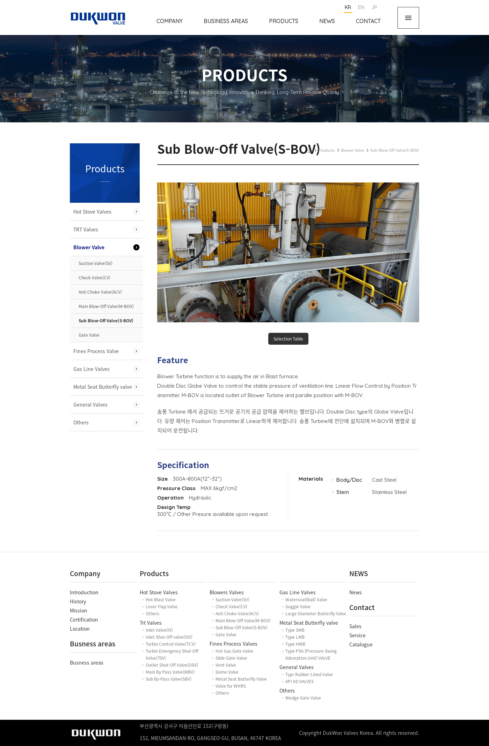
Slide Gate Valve (231, 658)
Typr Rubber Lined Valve (309, 674)
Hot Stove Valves (92, 211)
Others (81, 422)
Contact (368, 20)
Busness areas (86, 662)
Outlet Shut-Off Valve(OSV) (172, 665)
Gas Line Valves (91, 368)
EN (361, 7)
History (78, 601)
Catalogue (361, 644)
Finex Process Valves (233, 643)
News (327, 20)
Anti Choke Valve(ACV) (100, 292)
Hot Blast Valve (161, 599)
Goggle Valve (298, 606)
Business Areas (226, 20)
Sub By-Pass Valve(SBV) (168, 679)
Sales (355, 626)
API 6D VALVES (299, 681)
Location (80, 628)
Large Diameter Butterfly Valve (315, 613)
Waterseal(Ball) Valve (306, 599)
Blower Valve (88, 247)
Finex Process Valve (96, 350)
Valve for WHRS (231, 686)
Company (169, 20)
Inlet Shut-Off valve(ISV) (169, 637)
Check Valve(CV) (94, 277)
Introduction (84, 592)
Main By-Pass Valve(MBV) (170, 672)
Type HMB (295, 644)
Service (357, 635)
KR (348, 7)
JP (374, 7)
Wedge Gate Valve (303, 698)
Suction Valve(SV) (95, 263)
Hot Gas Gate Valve (234, 651)
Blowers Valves (227, 592)
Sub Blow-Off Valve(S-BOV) (106, 320)
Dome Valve (227, 672)
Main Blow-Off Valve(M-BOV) (106, 306)
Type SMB (295, 630)
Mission (78, 610)
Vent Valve (226, 665)
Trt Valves (151, 622)
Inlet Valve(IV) (159, 630)
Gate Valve (89, 335)
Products (283, 20)
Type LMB (295, 637)
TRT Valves (85, 229)
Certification (84, 619)
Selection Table (288, 339)
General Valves (90, 404)
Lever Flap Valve (162, 606)
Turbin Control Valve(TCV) (171, 644)
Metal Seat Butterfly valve (102, 386)
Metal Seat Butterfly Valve (241, 679)
